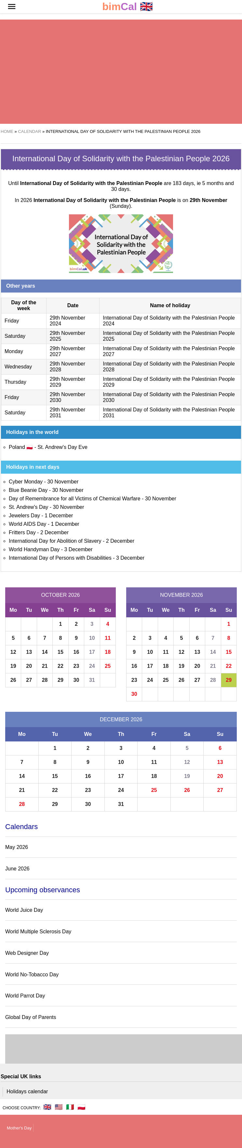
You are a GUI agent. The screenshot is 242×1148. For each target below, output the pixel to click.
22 (60, 666)
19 (13, 666)
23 (76, 666)
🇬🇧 (127, 6)
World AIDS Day (27, 524)
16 (76, 652)
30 (76, 680)
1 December (59, 515)
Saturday (15, 336)
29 (60, 680)
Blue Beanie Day (28, 490)
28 (45, 680)
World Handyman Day (34, 549)
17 (92, 652)
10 (92, 638)
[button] (11, 6)
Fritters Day (22, 532)
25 (108, 666)
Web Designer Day (27, 953)
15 (60, 652)
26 (13, 680)
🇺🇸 (59, 1107)
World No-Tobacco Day (32, 974)
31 (92, 680)
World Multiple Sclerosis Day (38, 931)
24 (92, 666)
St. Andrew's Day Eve (62, 447)
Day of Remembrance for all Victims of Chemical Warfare (75, 498)
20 (29, 666)
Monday (14, 351)
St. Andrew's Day (28, 507)
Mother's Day (19, 1128)
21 (45, 666)
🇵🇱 (81, 1107)
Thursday (15, 382)
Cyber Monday (26, 481)
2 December (54, 532)
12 (13, 652)
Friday (12, 320)
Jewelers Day (24, 515)
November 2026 (181, 595)
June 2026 (17, 868)
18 (108, 652)
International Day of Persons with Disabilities (60, 558)
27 (29, 680)
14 (45, 652)
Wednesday (18, 366)
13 (29, 652)
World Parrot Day (25, 995)
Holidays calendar (27, 1091)
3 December (78, 549)
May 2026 (16, 847)
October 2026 (60, 595)
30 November (62, 481)
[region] (112, 72)
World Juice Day (24, 910)
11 (108, 638)
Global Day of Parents (30, 1017)
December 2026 (121, 719)
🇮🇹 (70, 1107)
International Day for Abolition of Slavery (55, 541)
